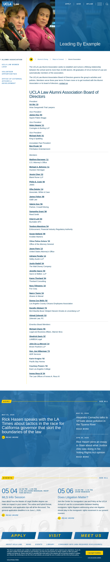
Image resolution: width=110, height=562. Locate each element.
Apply (65, 4)
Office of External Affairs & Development (12, 81)
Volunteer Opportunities (9, 73)
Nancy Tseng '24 (36, 293)
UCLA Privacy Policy (13, 559)
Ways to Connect (58, 59)
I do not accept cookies (94, 557)
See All (103, 401)
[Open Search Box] (107, 4)
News (28, 544)
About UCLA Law (14, 544)
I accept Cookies (94, 553)
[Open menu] (100, 4)
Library (50, 544)
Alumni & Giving (43, 59)
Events (38, 544)
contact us (63, 83)
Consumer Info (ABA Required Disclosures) (80, 544)
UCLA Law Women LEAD (10, 66)
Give (76, 4)
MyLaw (87, 4)
